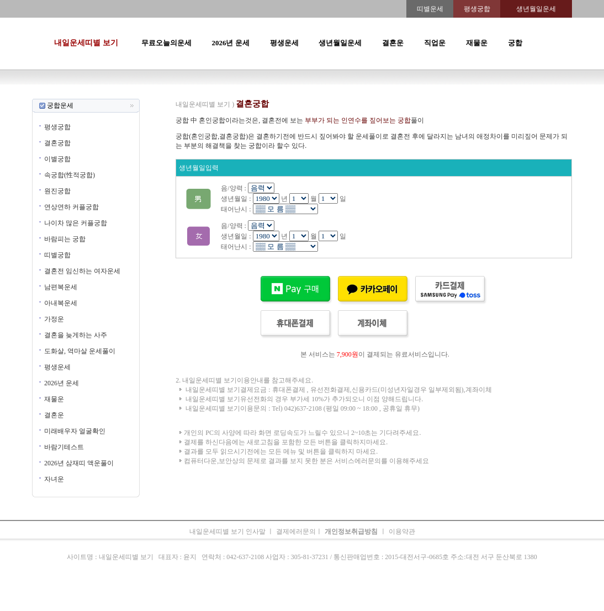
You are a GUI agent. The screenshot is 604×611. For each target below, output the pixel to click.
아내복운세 (60, 303)
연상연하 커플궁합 (71, 207)
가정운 (54, 319)
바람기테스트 (64, 447)
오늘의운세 (156, 94)
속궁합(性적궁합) (69, 175)
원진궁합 (57, 191)
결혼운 (393, 43)
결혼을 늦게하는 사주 (75, 335)
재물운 (477, 43)
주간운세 (378, 94)
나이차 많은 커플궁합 (75, 223)
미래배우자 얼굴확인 (74, 431)
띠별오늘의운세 (198, 94)
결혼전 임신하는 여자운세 (82, 271)
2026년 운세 (230, 43)
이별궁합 (57, 159)
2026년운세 (255, 94)
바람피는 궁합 (65, 239)
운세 (230, 94)
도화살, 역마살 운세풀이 (79, 351)
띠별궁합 (57, 255)
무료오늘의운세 (166, 43)
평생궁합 (57, 127)
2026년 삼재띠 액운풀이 (79, 463)
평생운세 (284, 43)
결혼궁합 (57, 143)
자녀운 (54, 479)
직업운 (435, 43)
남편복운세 (60, 287)
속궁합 (419, 94)
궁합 (515, 43)
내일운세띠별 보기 (86, 43)
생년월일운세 (340, 43)
